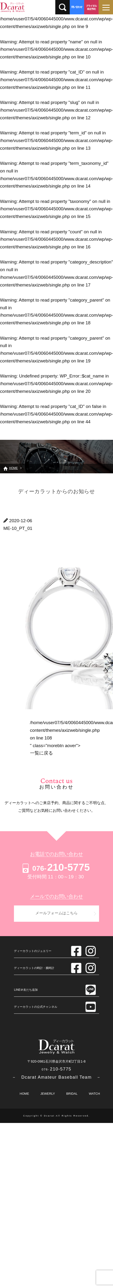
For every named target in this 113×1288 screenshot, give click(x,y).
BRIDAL (71, 1093)
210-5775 (55, 867)
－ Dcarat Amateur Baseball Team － (56, 1077)
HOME (24, 1093)
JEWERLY (47, 1093)
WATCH (94, 1093)
